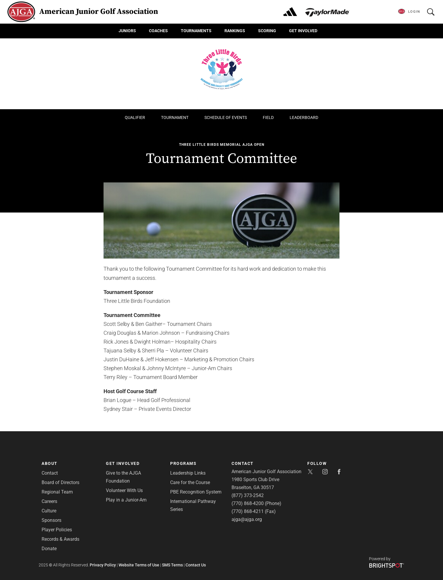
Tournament (174, 117)
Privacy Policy (103, 565)
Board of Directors (60, 482)
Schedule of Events (225, 117)
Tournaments (196, 30)
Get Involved (303, 30)
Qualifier (135, 117)
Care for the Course (190, 482)
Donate (49, 548)
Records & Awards (60, 539)
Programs (183, 463)
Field (268, 117)
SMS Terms (172, 565)
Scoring (267, 30)
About (50, 463)
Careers (49, 501)
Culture (49, 511)
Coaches (158, 30)
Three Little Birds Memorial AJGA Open (221, 145)
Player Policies (57, 529)
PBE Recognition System (196, 492)
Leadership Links (188, 473)
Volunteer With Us (124, 490)
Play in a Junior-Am (126, 500)
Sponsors (51, 520)
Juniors (127, 30)
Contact (50, 473)
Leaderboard (304, 117)
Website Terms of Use (139, 565)
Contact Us (196, 565)
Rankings (234, 30)
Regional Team (57, 492)
